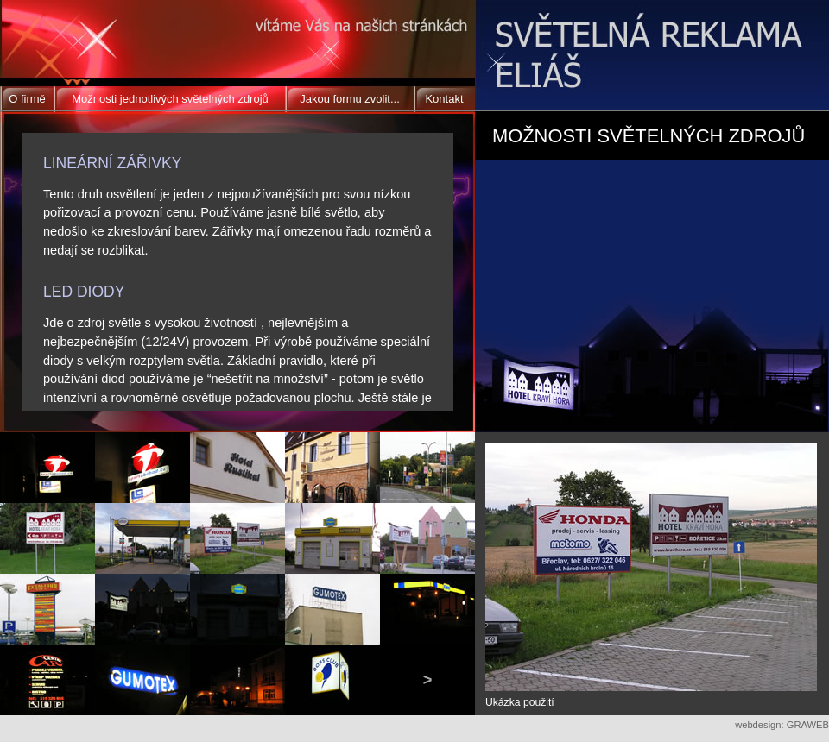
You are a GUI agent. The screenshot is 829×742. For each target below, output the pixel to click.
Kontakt (444, 98)
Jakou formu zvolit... (350, 98)
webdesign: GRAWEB (782, 725)
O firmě (27, 98)
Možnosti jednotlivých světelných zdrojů (170, 98)
